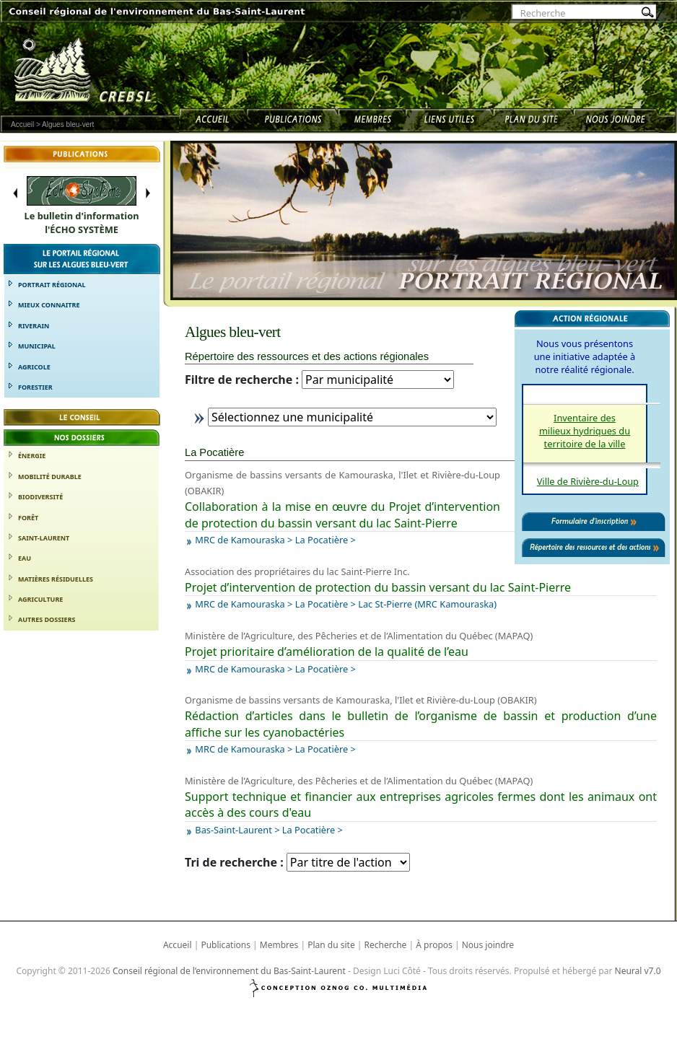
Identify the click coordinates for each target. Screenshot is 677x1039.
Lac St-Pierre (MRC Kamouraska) (427, 603)
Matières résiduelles (55, 579)
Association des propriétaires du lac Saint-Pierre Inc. (297, 571)
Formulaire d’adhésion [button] (81, 672)
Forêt (28, 517)
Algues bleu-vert (68, 124)
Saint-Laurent (43, 538)
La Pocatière (321, 539)
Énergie (31, 455)
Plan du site (331, 945)
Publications (225, 945)
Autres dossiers (47, 619)
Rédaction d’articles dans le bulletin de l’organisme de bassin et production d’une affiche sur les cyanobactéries (421, 724)
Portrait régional (52, 284)
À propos (434, 945)
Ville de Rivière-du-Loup (588, 481)
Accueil (22, 124)
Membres (279, 945)
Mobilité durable (50, 476)
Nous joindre (488, 945)
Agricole (34, 367)
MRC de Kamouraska (239, 539)
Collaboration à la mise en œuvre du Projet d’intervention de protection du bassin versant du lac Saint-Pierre (342, 514)
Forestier (35, 387)
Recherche (385, 945)
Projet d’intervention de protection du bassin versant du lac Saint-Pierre (378, 587)
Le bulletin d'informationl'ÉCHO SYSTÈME (82, 222)
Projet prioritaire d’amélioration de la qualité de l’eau (326, 651)
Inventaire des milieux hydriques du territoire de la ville (584, 430)
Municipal (37, 346)
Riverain (33, 325)
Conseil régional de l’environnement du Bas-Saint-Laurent (229, 971)
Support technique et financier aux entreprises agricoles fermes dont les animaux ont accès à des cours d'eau (421, 804)
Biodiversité (40, 496)
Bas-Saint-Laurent (233, 829)
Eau (24, 558)
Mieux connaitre (48, 305)
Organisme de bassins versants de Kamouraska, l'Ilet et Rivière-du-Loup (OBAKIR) (361, 699)
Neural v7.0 (638, 971)
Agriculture (40, 599)
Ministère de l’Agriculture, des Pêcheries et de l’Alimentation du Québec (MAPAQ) (359, 635)
